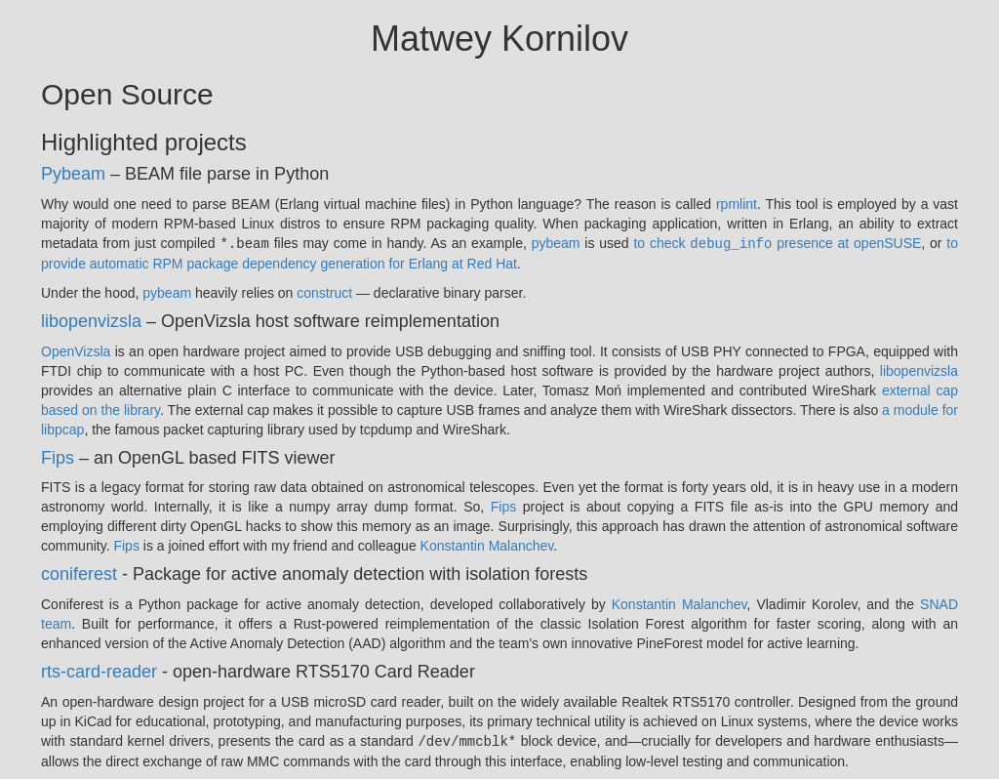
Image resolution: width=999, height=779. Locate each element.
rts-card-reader (99, 670)
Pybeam (73, 174)
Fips (57, 457)
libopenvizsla (91, 320)
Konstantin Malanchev (487, 545)
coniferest (79, 573)
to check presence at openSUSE (777, 243)
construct (324, 292)
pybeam (556, 243)
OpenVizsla (75, 350)
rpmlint (736, 204)
